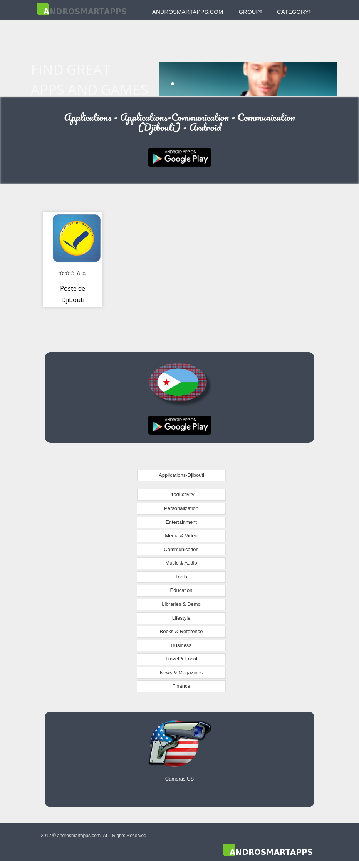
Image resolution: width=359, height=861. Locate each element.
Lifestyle (181, 618)
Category (294, 11)
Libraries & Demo (181, 604)
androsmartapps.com (187, 11)
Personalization (181, 508)
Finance (181, 686)
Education (181, 590)
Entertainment (181, 522)
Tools (181, 577)
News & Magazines (181, 672)
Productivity (181, 494)
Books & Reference (181, 631)
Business (181, 645)
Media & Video (181, 535)
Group (250, 11)
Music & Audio (181, 563)
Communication (181, 549)
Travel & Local (181, 659)
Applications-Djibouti (181, 475)
